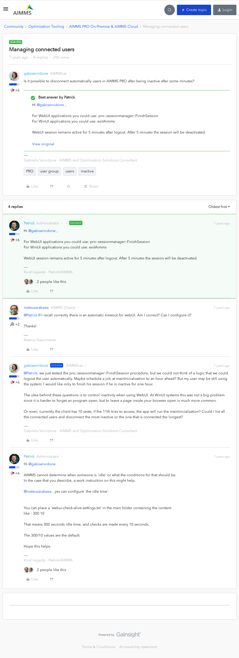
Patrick (29, 223)
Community (13, 26)
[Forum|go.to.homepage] (23, 10)
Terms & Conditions (98, 647)
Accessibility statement (138, 647)
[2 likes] (45, 281)
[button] (6, 11)
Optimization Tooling (46, 26)
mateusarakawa (36, 307)
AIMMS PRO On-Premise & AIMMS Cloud (103, 26)
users (69, 171)
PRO (29, 171)
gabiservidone (36, 73)
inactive (87, 171)
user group (49, 171)
